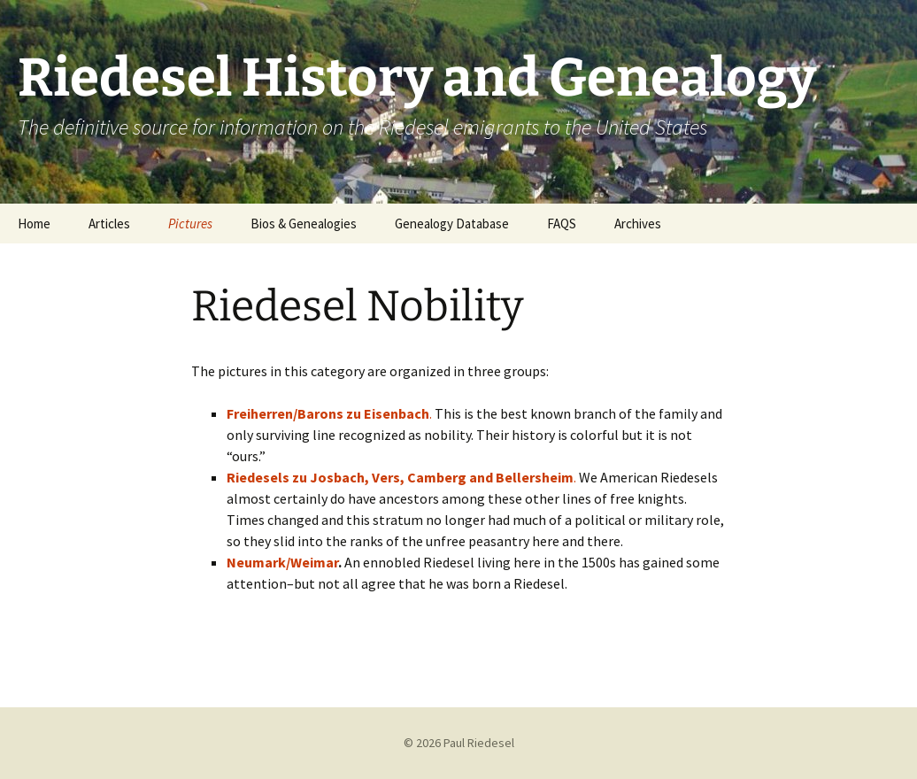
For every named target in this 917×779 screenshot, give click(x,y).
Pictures (190, 223)
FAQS (561, 223)
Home (34, 223)
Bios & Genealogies (303, 223)
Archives (637, 223)
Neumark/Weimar (282, 562)
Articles (109, 223)
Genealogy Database (452, 223)
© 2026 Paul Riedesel (459, 743)
